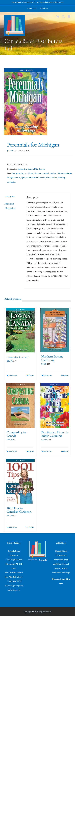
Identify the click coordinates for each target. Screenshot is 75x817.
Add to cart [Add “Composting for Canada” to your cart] (13, 451)
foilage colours (13, 177)
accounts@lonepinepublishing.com (50, 2)
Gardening (22, 169)
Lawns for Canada (18, 357)
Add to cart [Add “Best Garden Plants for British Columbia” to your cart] (47, 451)
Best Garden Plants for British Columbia (54, 434)
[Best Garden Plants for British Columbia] (55, 405)
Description (9, 196)
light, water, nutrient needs (33, 177)
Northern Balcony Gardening (52, 358)
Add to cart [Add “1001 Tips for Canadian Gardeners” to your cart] (13, 527)
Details (31, 375)
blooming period (41, 173)
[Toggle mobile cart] (57, 16)
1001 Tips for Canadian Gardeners (19, 510)
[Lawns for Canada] (20, 330)
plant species (51, 177)
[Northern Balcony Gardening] (55, 330)
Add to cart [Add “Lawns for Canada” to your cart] (13, 375)
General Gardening (36, 169)
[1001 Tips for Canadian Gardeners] (20, 481)
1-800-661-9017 (28, 2)
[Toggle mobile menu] (69, 16)
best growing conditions (22, 173)
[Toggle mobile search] (63, 16)
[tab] (13, 196)
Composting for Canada (16, 434)
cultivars (53, 173)
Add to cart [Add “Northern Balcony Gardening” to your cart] (47, 375)
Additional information (9, 205)
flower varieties (65, 173)
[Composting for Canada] (20, 405)
